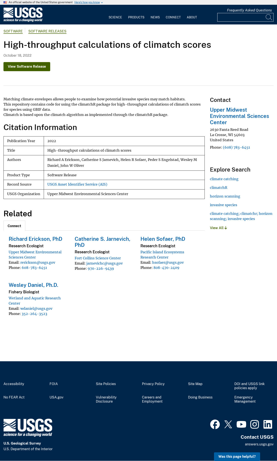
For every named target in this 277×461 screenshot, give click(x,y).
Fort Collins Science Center (98, 258)
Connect (173, 17)
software (13, 31)
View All (218, 228)
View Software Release (27, 66)
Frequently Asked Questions (249, 10)
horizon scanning (225, 196)
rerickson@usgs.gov (37, 262)
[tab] (14, 226)
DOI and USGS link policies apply (249, 386)
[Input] (245, 17)
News (155, 17)
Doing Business (200, 397)
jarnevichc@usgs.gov (104, 263)
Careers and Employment (152, 399)
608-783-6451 (34, 267)
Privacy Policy (153, 384)
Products (136, 17)
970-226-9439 (101, 268)
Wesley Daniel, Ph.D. (33, 285)
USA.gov (56, 397)
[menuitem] (115, 14)
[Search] (269, 17)
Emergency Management (245, 399)
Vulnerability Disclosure (106, 399)
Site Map (195, 384)
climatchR (218, 187)
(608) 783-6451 (236, 147)
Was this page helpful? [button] (237, 457)
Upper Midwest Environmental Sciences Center (239, 116)
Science (115, 17)
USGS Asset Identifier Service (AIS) (77, 184)
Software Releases (47, 31)
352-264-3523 (34, 314)
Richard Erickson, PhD (35, 239)
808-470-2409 (166, 267)
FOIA (54, 384)
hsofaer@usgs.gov (168, 262)
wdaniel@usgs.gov (36, 308)
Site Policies (106, 384)
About (192, 17)
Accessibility (13, 384)
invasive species (223, 205)
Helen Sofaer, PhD (162, 239)
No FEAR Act (13, 397)
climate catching (224, 179)
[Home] (22, 21)
